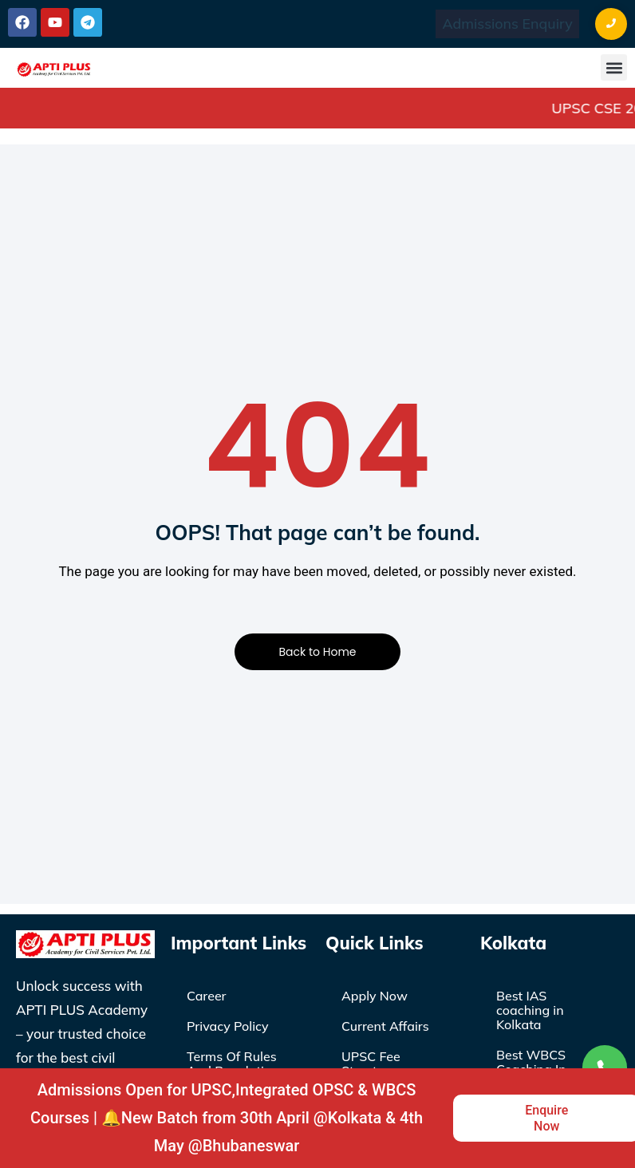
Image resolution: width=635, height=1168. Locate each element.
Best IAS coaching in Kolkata (530, 1010)
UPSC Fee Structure (370, 1063)
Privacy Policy (228, 1026)
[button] (614, 67)
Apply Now (374, 996)
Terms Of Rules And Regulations (236, 1063)
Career (207, 996)
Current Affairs (385, 1026)
